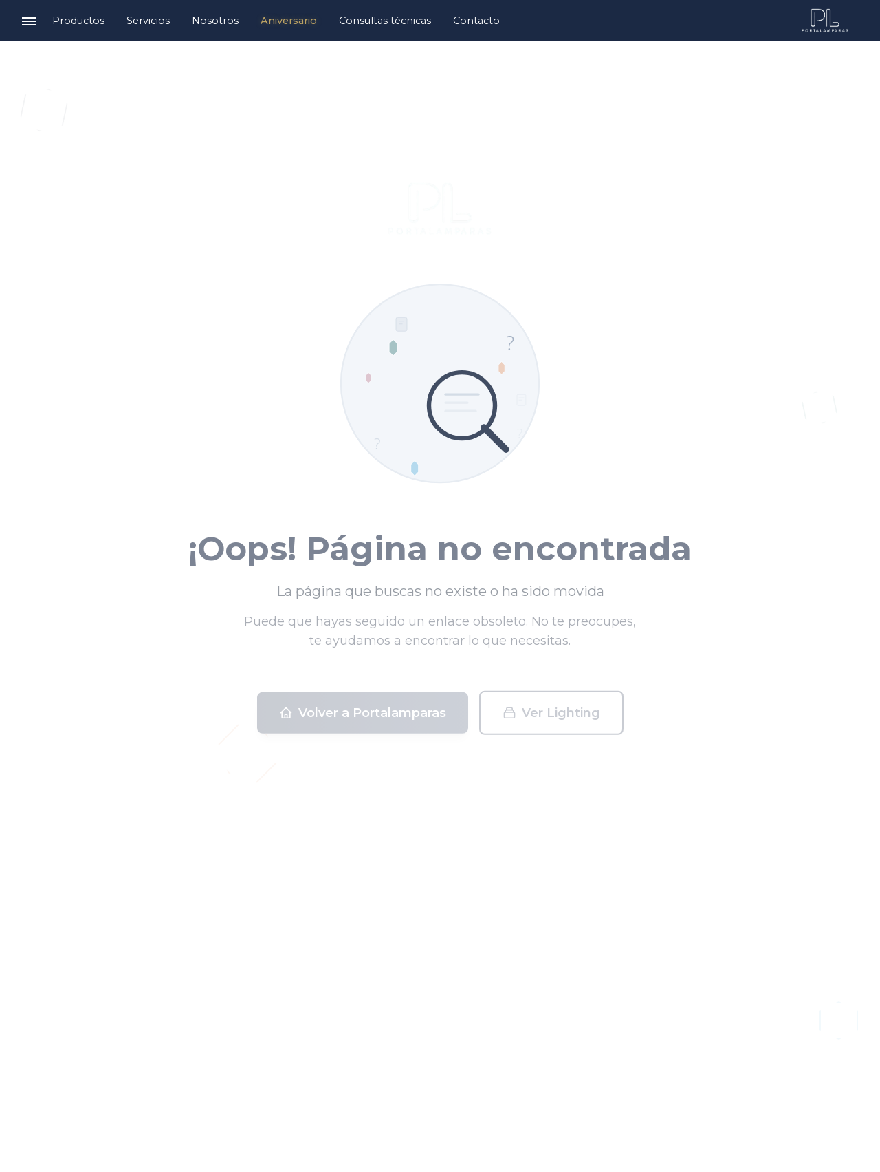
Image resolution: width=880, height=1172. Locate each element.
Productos (78, 20)
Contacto (476, 20)
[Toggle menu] (29, 21)
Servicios (148, 20)
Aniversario (289, 20)
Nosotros (215, 20)
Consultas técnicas (385, 20)
